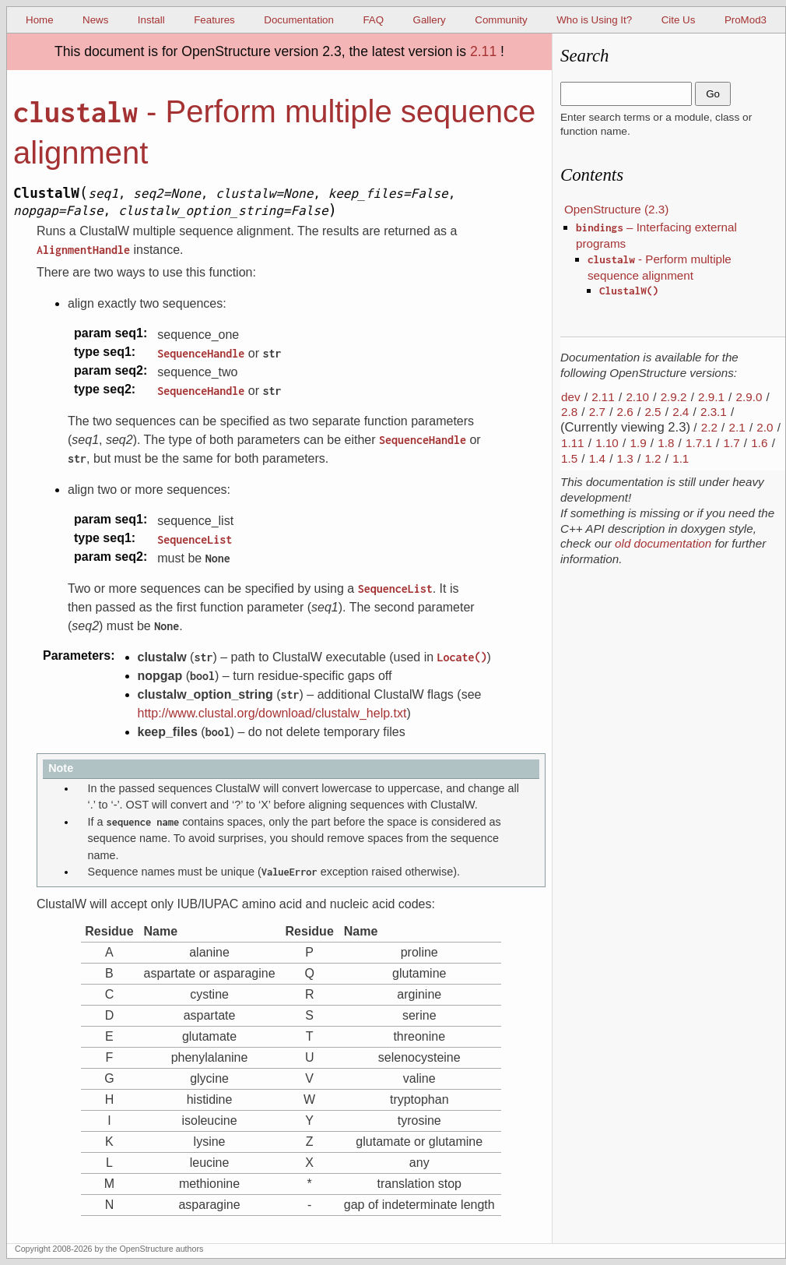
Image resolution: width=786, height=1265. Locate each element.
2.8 (569, 411)
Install (151, 20)
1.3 (625, 458)
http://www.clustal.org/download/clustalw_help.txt (272, 713)
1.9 (638, 442)
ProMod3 (746, 20)
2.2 (709, 427)
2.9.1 (711, 396)
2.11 (483, 51)
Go (713, 94)
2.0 (764, 427)
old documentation (663, 543)
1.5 (569, 458)
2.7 (597, 411)
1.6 (759, 442)
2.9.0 (749, 396)
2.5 (652, 411)
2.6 (625, 411)
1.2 (652, 458)
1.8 (666, 442)
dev (571, 396)
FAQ (373, 20)
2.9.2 (674, 396)
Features (214, 20)
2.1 (737, 427)
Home (40, 20)
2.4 (680, 411)
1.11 (572, 442)
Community (501, 20)
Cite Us (678, 20)
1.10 (607, 442)
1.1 (680, 458)
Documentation (299, 20)
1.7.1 (699, 442)
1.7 (732, 442)
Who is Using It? (594, 20)
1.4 (597, 458)
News (95, 20)
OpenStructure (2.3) (616, 209)
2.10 (637, 396)
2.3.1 (713, 411)
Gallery (429, 20)
